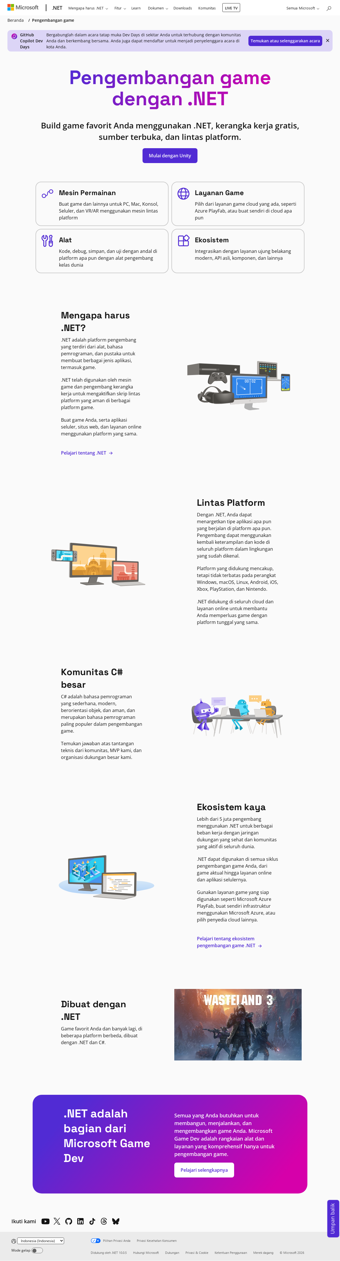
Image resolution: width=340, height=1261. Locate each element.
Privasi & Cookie (196, 1252)
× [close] (328, 40)
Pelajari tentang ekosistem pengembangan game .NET (229, 942)
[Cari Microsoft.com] (328, 7)
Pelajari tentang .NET (87, 453)
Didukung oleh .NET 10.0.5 (109, 1252)
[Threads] (104, 1221)
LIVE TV (231, 7)
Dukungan (172, 1252)
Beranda (15, 20)
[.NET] (56, 8)
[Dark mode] (37, 1250)
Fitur (118, 7)
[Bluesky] (115, 1221)
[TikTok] (92, 1221)
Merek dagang (263, 1252)
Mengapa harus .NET (86, 7)
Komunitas (207, 7)
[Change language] (40, 1241)
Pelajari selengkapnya (204, 1170)
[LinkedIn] (80, 1221)
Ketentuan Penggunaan (231, 1252)
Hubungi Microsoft (146, 1252)
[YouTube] (45, 1221)
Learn (136, 7)
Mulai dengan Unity (170, 155)
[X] (57, 1221)
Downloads (182, 7)
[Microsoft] (24, 8)
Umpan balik (332, 1218)
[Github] (69, 1221)
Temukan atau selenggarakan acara (285, 40)
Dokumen (156, 7)
